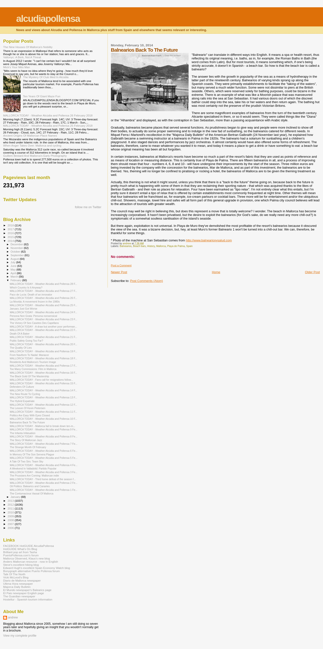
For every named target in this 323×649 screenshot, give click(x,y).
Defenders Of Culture (22, 386)
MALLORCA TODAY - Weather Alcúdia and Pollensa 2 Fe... (43, 482)
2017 (11, 229)
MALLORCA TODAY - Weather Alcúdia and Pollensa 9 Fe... (43, 429)
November (17, 247)
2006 (11, 527)
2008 (11, 520)
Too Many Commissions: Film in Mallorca (33, 369)
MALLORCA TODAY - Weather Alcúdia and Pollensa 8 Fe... (43, 436)
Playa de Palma (176, 246)
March (15, 276)
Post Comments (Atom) (146, 281)
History (151, 246)
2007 (11, 524)
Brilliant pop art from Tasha (20, 552)
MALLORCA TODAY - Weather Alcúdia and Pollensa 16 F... (43, 372)
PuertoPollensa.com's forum (21, 555)
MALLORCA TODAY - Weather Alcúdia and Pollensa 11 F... (43, 411)
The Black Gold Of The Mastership (29, 376)
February (16, 280)
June (14, 265)
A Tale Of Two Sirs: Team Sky (26, 461)
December (17, 244)
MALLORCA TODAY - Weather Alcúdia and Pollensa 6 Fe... (43, 450)
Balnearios (126, 246)
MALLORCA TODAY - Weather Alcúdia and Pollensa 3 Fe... (43, 472)
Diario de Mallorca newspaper (22, 580)
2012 (11, 504)
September (18, 255)
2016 (11, 233)
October (16, 251)
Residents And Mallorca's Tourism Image (33, 362)
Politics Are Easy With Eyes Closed (30, 415)
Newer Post (119, 272)
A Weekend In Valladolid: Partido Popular (33, 468)
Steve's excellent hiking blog (21, 564)
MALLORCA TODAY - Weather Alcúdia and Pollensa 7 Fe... (43, 443)
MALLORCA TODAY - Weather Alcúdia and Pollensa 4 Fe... (43, 465)
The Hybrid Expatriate (22, 401)
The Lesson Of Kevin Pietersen (27, 408)
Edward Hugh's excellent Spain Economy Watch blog (36, 567)
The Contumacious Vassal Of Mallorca (31, 493)
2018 (11, 225)
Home (216, 272)
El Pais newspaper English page (23, 593)
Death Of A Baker (20, 333)
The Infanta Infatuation (22, 433)
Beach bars (139, 246)
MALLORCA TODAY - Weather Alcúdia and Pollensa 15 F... (43, 383)
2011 (11, 508)
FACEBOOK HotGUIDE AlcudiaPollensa (28, 545)
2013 (11, 500)
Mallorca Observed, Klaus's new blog (26, 558)
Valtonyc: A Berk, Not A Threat (22, 57)
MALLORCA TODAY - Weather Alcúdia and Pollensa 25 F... (43, 305)
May (14, 269)
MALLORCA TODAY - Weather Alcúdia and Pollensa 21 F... (43, 337)
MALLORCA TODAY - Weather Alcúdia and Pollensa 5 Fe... (43, 457)
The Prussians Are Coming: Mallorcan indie (34, 475)
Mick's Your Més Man (16, 67)
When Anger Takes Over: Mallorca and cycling (32, 145)
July (13, 262)
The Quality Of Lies (21, 347)
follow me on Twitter (88, 207)
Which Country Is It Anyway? (26, 287)
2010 (11, 512)
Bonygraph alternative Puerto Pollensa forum (31, 571)
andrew (13, 617)
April (14, 273)
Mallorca (161, 246)
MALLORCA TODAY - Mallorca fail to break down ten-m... (42, 426)
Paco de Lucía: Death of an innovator (31, 294)
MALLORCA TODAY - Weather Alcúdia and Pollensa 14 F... (43, 390)
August (15, 258)
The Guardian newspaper (19, 596)
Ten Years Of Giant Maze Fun (41, 96)
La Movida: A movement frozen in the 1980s (35, 301)
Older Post (312, 272)
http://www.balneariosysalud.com (209, 240)
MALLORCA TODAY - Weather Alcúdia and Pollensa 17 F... (43, 365)
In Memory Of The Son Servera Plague (32, 454)
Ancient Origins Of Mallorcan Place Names (30, 135)
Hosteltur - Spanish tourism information (27, 599)
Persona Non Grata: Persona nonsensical (33, 315)
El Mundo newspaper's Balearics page (27, 589)
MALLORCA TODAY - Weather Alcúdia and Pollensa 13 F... (43, 397)
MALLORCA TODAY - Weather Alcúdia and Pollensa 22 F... (43, 330)
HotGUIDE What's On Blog (20, 548)
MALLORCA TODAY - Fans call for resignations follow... (41, 379)
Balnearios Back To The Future (27, 422)
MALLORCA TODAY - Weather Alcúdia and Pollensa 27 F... (43, 290)
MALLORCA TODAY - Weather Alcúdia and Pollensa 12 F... (43, 404)
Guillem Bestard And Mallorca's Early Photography (35, 155)
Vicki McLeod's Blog (15, 577)
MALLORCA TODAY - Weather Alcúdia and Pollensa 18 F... (43, 358)
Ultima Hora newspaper (18, 583)
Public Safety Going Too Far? (26, 340)
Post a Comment (121, 265)
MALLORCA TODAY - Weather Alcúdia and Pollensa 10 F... (43, 418)
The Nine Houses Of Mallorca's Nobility (27, 47)
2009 (11, 516)
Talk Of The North (14, 574)
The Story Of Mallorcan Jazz (26, 440)
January (16, 496)
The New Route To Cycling (25, 394)
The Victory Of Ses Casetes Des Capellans (34, 322)
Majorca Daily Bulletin (17, 586)
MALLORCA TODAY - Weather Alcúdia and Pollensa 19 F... (43, 351)
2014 (11, 240)
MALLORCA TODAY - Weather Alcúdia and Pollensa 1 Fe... (43, 489)
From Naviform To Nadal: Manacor (29, 354)
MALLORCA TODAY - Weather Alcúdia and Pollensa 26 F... (43, 297)
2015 (11, 236)
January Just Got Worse (23, 308)
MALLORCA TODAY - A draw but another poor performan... (43, 326)
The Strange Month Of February (28, 447)
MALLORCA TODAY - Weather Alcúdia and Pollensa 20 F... (43, 344)
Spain (189, 246)
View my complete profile (19, 635)
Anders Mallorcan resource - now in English (30, 561)
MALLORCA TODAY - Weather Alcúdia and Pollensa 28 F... (43, 283)
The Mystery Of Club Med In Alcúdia (46, 77)
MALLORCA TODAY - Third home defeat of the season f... (43, 479)
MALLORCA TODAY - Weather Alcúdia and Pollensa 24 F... (43, 312)
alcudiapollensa (48, 18)
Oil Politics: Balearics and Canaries (30, 486)
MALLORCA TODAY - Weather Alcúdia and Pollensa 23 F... (43, 319)
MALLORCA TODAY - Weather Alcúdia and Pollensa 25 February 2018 (47, 125)
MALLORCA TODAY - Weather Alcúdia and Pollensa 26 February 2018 (47, 115)
